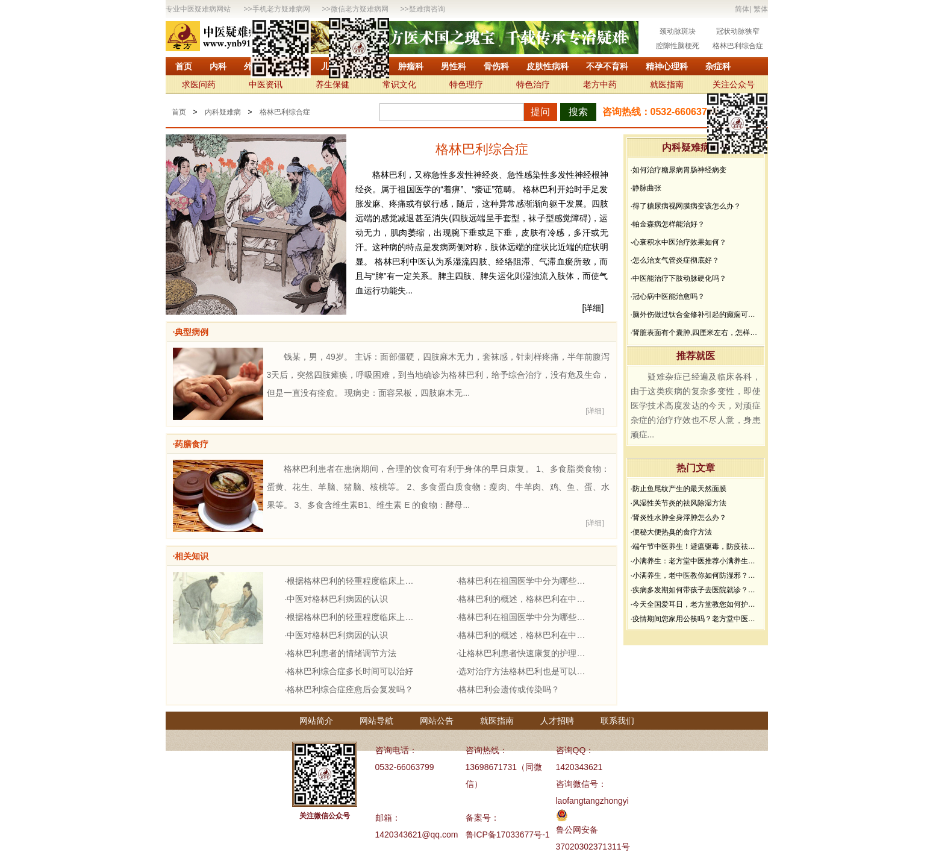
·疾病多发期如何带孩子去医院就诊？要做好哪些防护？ (696, 590)
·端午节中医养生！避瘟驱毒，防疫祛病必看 (696, 546)
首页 (183, 66)
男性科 (453, 66)
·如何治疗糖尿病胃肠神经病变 (678, 170)
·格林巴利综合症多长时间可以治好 (349, 671)
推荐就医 (695, 356)
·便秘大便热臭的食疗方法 (671, 532)
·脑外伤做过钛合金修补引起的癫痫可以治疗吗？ (696, 314)
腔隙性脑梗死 (677, 46)
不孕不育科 (607, 66)
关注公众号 (734, 84)
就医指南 (667, 84)
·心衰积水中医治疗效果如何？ (678, 242)
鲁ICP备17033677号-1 (508, 834)
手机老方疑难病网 (281, 9)
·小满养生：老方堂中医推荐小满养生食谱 (696, 561)
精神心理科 (667, 66)
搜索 (578, 112)
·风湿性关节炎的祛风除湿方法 (678, 503)
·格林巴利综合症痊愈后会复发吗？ (349, 689)
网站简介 (316, 720)
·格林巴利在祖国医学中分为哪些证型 (524, 581)
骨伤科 (496, 66)
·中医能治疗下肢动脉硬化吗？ (678, 278)
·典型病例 (191, 332)
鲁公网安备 (577, 830)
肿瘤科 (410, 66)
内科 (218, 66)
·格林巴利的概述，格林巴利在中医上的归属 (524, 635)
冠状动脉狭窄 (738, 31)
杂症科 (718, 66)
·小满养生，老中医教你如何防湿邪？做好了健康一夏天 (696, 575)
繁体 (761, 9)
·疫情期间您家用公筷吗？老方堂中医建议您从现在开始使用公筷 (696, 619)
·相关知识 (191, 556)
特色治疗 (533, 84)
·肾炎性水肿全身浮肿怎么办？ (678, 517)
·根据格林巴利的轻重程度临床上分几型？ (352, 581)
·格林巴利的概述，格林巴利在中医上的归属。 (524, 599)
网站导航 (376, 720)
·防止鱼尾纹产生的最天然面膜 (678, 488)
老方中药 (600, 84)
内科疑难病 (223, 112)
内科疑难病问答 (695, 147)
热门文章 (695, 468)
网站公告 (437, 720)
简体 (742, 9)
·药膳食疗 (191, 444)
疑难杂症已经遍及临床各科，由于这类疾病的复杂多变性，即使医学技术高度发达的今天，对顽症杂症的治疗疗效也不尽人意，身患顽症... (696, 405)
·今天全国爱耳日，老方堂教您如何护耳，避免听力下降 (696, 604)
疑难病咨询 (427, 9)
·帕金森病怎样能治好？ (668, 224)
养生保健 (332, 84)
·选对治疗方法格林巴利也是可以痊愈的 (524, 671)
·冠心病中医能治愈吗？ (668, 296)
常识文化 (399, 84)
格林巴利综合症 (738, 46)
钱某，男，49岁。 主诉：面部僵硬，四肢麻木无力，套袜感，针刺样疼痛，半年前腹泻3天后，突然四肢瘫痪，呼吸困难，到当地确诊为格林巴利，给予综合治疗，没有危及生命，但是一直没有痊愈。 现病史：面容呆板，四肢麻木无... (438, 375)
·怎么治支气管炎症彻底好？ (675, 260)
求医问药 (199, 84)
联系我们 (617, 720)
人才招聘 (557, 720)
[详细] (593, 308)
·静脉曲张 (646, 188)
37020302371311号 (593, 846)
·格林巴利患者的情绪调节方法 (341, 653)
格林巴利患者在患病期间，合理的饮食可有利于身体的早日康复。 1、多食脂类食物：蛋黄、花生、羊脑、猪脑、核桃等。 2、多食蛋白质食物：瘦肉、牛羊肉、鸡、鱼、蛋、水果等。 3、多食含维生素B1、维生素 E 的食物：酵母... (438, 487)
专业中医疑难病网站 (198, 9)
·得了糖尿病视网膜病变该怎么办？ (686, 206)
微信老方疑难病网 (359, 9)
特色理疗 (466, 84)
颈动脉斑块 (678, 31)
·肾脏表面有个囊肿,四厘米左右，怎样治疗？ (696, 332)
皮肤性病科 (547, 66)
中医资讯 (265, 84)
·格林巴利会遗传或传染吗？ (508, 689)
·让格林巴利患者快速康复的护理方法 (524, 653)
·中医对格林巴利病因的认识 (336, 599)
